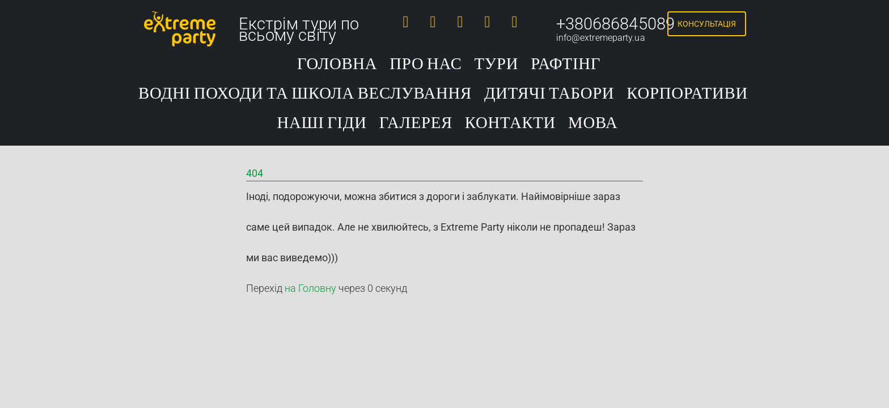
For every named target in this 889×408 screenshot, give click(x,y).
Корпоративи (687, 94)
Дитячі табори (549, 94)
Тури (497, 64)
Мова (592, 123)
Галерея (415, 123)
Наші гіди (321, 123)
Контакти (510, 123)
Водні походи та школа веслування (305, 94)
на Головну (310, 288)
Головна (337, 64)
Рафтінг (565, 64)
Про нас (426, 64)
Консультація (707, 23)
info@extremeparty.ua (600, 37)
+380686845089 (615, 23)
